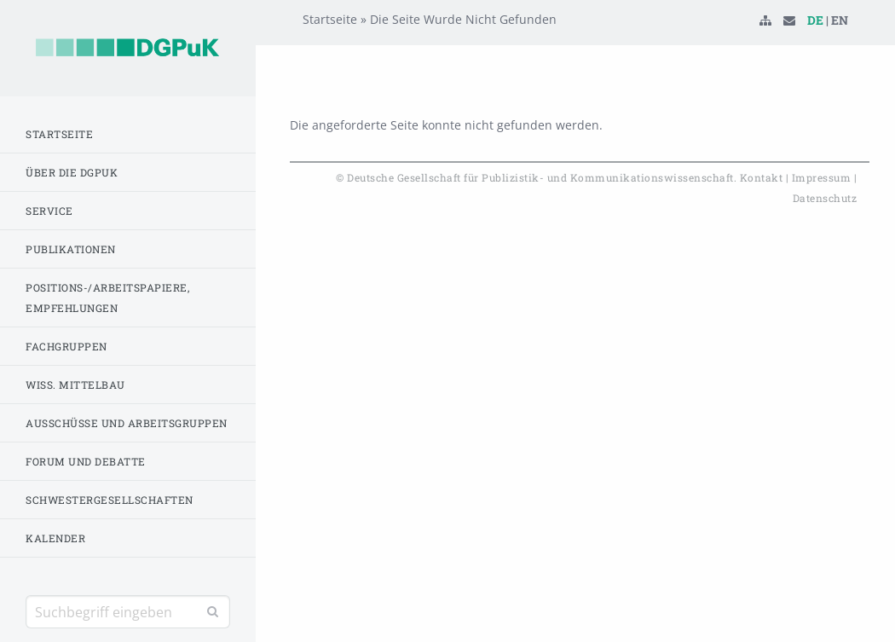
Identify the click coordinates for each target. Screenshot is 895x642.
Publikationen (71, 249)
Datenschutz (825, 198)
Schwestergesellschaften (109, 499)
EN (839, 46)
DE (815, 46)
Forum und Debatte (86, 461)
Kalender (55, 538)
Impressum (822, 177)
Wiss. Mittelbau (75, 384)
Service (49, 210)
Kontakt (761, 177)
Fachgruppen (66, 346)
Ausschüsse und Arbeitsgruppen (127, 423)
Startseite (59, 134)
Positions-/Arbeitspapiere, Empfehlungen (107, 298)
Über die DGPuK (72, 172)
